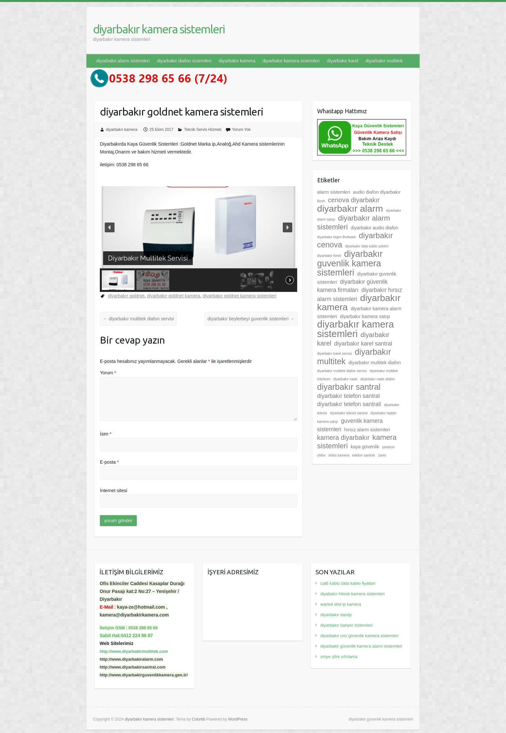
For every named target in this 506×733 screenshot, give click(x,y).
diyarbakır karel (342, 60)
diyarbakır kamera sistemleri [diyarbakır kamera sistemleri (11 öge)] (355, 329)
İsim (105, 434)
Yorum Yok (241, 129)
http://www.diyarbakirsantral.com (132, 667)
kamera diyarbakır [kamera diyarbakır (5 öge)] (343, 437)
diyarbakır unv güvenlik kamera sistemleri (359, 635)
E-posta (109, 462)
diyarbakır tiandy (336, 614)
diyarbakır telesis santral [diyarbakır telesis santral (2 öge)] (349, 413)
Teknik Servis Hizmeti (202, 129)
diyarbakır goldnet (126, 295)
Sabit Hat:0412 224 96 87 (126, 635)
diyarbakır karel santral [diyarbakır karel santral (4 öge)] (363, 343)
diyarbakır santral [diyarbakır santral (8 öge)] (349, 386)
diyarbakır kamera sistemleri (159, 29)
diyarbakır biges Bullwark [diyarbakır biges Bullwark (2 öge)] (336, 237)
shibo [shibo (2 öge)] (321, 455)
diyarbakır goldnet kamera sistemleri (239, 295)
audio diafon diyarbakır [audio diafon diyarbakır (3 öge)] (377, 192)
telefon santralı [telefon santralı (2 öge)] (363, 455)
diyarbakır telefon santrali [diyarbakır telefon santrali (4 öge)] (349, 404)
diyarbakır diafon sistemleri (184, 60)
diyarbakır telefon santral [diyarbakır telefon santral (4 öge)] (348, 396)
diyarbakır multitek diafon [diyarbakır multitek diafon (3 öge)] (375, 362)
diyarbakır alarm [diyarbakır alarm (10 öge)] (350, 209)
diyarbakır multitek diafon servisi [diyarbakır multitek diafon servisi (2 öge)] (342, 371)
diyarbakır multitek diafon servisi (138, 318)
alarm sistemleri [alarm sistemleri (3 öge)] (333, 192)
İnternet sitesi (113, 490)
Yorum (108, 372)
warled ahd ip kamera (340, 604)
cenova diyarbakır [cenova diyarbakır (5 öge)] (354, 200)
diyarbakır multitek (384, 60)
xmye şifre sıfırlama (338, 656)
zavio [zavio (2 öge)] (382, 455)
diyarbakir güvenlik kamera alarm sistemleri (361, 646)
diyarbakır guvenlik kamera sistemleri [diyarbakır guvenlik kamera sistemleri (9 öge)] (350, 263)
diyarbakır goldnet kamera (173, 295)
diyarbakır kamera (237, 60)
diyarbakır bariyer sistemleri (346, 625)
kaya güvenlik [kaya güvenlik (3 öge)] (365, 446)
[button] (110, 227)
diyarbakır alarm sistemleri (123, 60)
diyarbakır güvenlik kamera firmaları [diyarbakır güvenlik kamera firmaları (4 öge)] (352, 285)
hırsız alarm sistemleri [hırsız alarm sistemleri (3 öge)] (367, 429)
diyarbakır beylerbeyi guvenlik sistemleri (251, 318)
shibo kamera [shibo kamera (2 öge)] (338, 455)
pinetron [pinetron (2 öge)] (388, 447)
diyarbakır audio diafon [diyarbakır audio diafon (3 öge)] (374, 227)
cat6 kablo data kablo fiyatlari (347, 583)
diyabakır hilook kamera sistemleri (352, 593)
